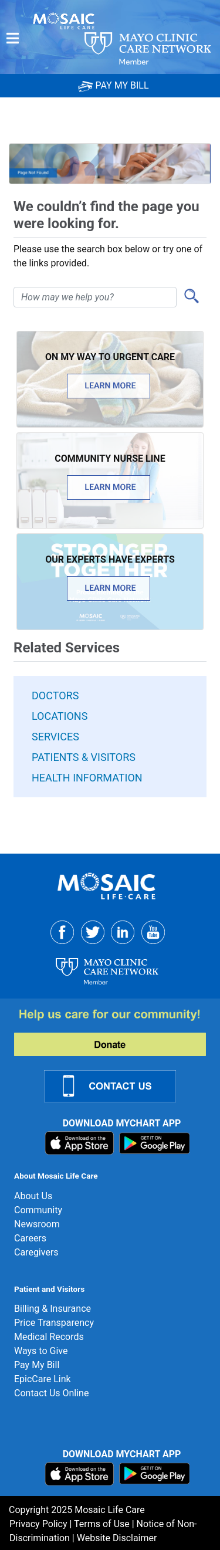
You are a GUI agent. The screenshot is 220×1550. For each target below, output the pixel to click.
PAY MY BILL (113, 85)
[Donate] (117, 1032)
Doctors (55, 695)
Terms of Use (102, 1523)
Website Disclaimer (117, 1538)
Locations (59, 716)
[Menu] (12, 38)
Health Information (87, 777)
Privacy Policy (38, 1523)
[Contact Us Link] (117, 1085)
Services (55, 736)
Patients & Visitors (84, 757)
